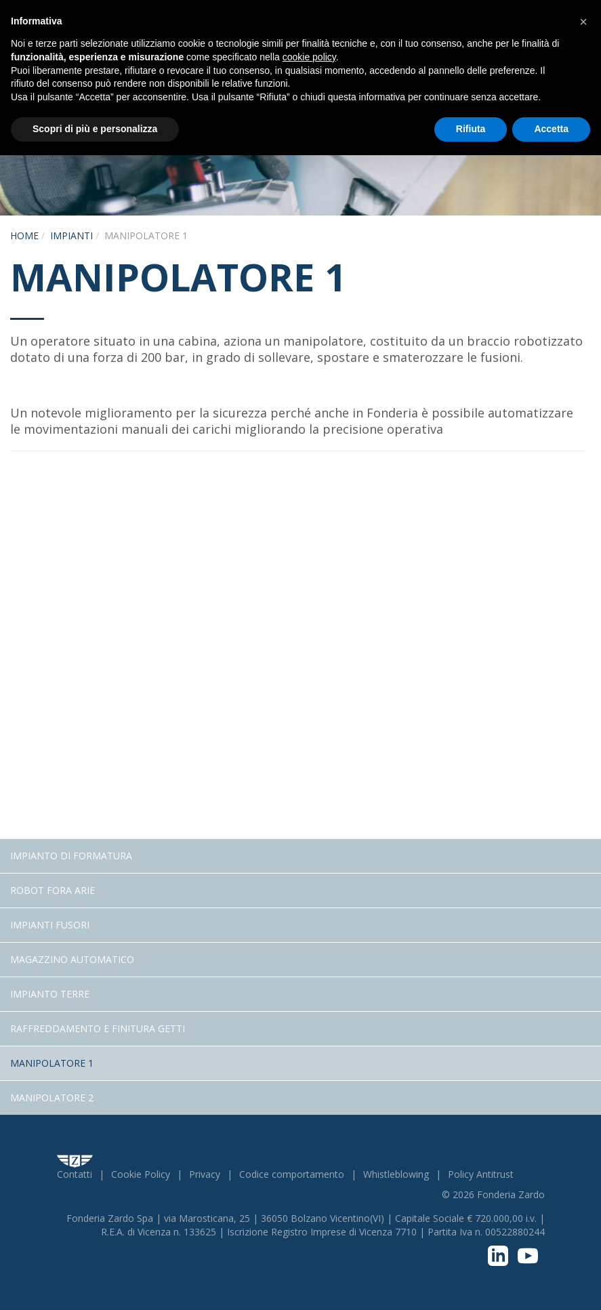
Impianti (71, 235)
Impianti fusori (49, 924)
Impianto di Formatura (71, 855)
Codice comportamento (291, 1174)
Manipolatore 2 (52, 1097)
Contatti (74, 1174)
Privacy (204, 1174)
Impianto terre (49, 993)
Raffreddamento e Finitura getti (97, 1028)
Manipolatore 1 (52, 1063)
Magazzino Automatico (72, 959)
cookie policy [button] (309, 57)
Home (24, 235)
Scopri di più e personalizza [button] (95, 128)
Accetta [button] (551, 128)
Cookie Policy (140, 1174)
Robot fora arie (52, 890)
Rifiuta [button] (471, 128)
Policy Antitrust (481, 1174)
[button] (583, 22)
